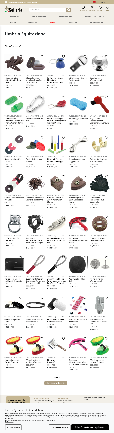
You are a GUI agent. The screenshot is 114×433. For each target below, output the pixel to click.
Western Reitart (65, 16)
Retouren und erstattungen (44, 401)
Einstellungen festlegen (60, 427)
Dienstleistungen (97, 22)
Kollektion (32, 22)
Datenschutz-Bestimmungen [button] (46, 420)
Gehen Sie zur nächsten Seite (55, 383)
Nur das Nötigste (13, 427)
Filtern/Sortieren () (14, 46)
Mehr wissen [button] (9, 422)
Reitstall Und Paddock (94, 16)
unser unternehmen (65, 401)
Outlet (53, 22)
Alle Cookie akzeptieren (90, 427)
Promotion (72, 22)
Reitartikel (14, 16)
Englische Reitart (39, 16)
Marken (13, 22)
